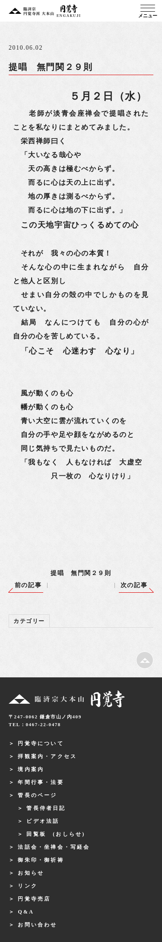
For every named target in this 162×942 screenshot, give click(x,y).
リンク (28, 886)
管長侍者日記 (46, 808)
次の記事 (134, 585)
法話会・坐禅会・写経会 (54, 847)
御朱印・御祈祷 (41, 860)
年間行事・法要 (41, 782)
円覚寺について (41, 743)
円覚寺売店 (34, 899)
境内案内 (31, 769)
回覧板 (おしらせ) (55, 834)
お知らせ (31, 873)
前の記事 (28, 585)
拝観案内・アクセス (47, 756)
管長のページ (37, 795)
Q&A (26, 912)
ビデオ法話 (42, 821)
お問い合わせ (37, 925)
